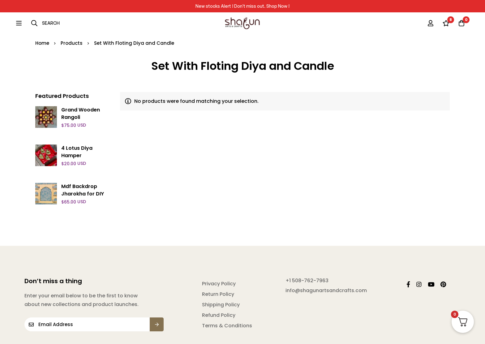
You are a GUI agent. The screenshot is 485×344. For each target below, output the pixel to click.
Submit (157, 324)
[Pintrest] (443, 284)
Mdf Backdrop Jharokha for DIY (82, 190)
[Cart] (461, 23)
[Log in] (430, 23)
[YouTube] (431, 284)
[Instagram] (419, 284)
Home (42, 43)
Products (72, 43)
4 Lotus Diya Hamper (76, 152)
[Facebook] (408, 284)
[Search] (30, 23)
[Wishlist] (446, 23)
